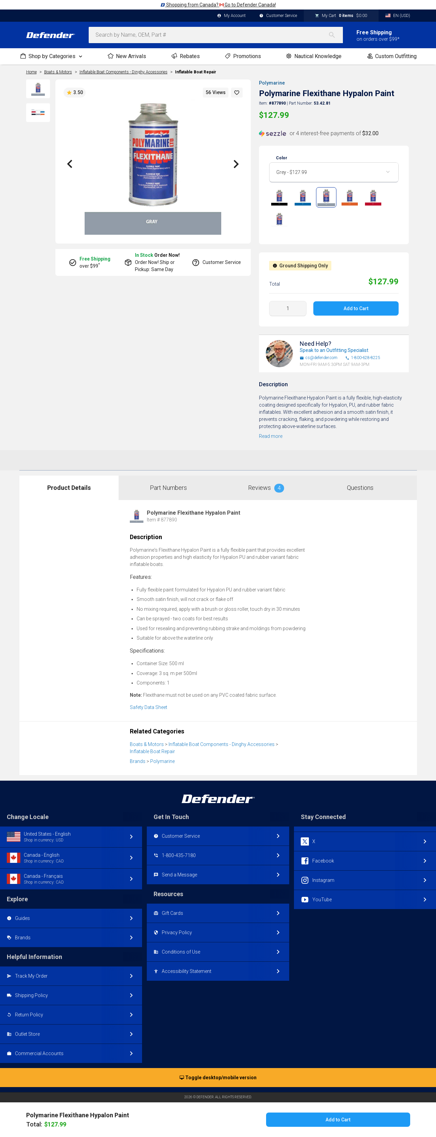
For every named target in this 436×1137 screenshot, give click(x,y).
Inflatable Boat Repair (195, 72)
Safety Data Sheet (148, 707)
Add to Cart (356, 308)
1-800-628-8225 (362, 357)
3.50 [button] (74, 93)
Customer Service (278, 16)
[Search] (335, 35)
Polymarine (272, 83)
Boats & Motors (147, 744)
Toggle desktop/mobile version (218, 1078)
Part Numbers (168, 487)
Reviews (266, 488)
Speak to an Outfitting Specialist (334, 350)
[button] (237, 92)
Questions (360, 487)
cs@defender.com (318, 357)
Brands (137, 761)
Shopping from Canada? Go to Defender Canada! (218, 4)
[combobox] (216, 35)
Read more (270, 436)
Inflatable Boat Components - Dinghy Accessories (222, 744)
